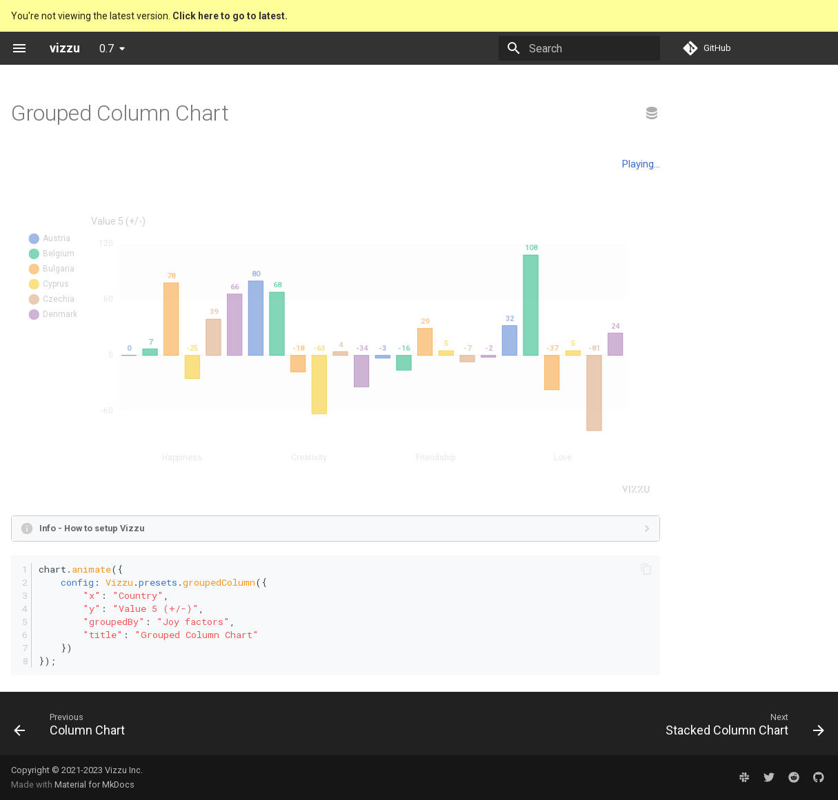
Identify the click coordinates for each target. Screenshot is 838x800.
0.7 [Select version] (106, 48)
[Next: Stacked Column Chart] (741, 727)
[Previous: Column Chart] (73, 727)
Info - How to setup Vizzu (91, 528)
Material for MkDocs (94, 784)
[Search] (579, 48)
